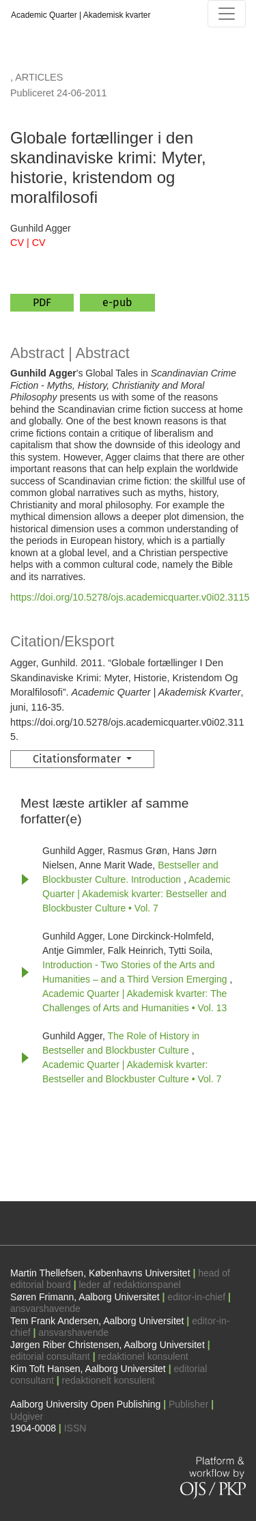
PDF (42, 302)
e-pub (117, 302)
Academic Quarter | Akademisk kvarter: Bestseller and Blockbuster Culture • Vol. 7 (136, 894)
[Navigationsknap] (227, 13)
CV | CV (28, 242)
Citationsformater (78, 758)
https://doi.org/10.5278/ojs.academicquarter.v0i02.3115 (129, 597)
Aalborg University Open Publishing (85, 1404)
